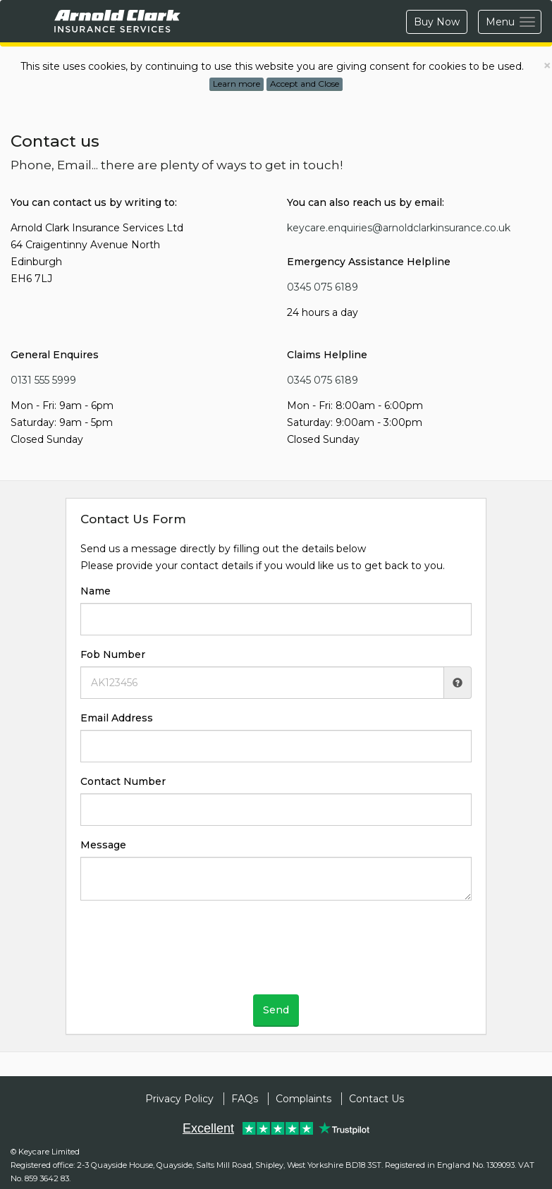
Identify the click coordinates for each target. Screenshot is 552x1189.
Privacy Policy (179, 1098)
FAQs (244, 1098)
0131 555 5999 (43, 380)
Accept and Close (304, 83)
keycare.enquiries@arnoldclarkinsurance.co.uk (398, 227)
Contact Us (376, 1098)
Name (95, 591)
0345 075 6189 (322, 287)
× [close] (547, 65)
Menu (513, 23)
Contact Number (123, 781)
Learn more (236, 83)
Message (103, 845)
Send (276, 1010)
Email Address (116, 718)
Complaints (303, 1098)
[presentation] (276, 952)
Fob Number (112, 654)
